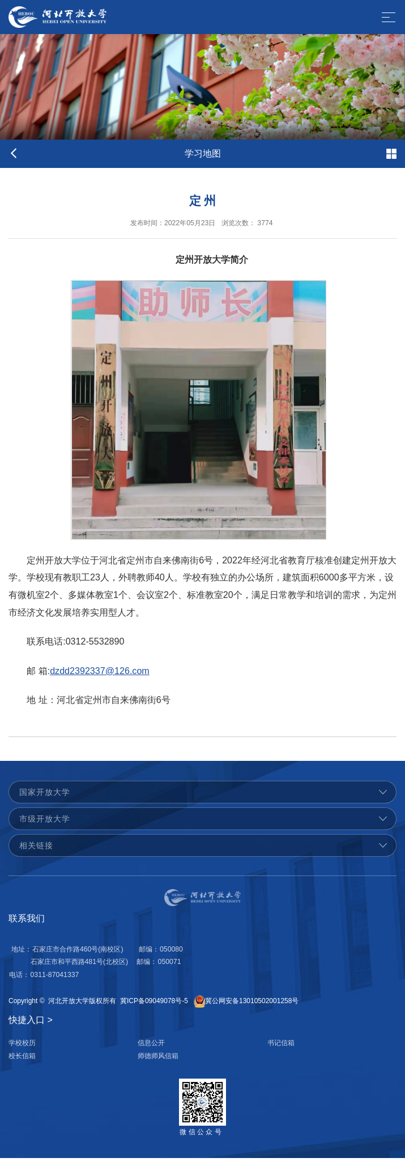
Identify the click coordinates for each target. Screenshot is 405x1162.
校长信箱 (22, 1060)
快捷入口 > (30, 1024)
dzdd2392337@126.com (100, 678)
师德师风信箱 (158, 1060)
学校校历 (22, 1047)
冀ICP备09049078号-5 (154, 1005)
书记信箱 (281, 1047)
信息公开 (151, 1047)
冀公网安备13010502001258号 (252, 1005)
